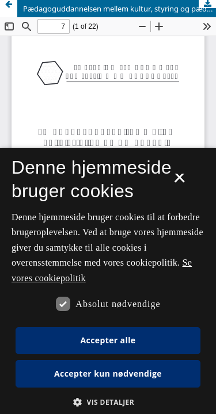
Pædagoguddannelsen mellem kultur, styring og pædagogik (119, 8)
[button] (108, 402)
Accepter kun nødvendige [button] (108, 373)
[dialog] (108, 281)
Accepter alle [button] (107, 340)
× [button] (179, 182)
